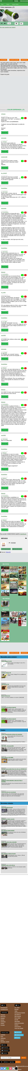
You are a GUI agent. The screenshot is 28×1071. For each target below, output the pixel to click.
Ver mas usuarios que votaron (7, 27)
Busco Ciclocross (5, 695)
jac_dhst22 (4, 173)
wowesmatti (4, 157)
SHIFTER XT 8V (5, 684)
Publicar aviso (19, 1035)
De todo (16, 1019)
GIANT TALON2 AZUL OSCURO (9, 842)
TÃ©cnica (3, 1014)
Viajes (16, 1011)
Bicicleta (4, 1012)
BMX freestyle (18, 1016)
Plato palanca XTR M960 (7, 757)
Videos (4, 1045)
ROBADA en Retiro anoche (7, 819)
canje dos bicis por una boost (8, 792)
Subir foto (18, 1032)
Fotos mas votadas (19, 1028)
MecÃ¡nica (3, 1016)
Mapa (12, 1062)
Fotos (7, 4)
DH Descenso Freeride (20, 1012)
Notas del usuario (17, 549)
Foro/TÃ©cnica (4, 1007)
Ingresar (16, 1)
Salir (18, 1062)
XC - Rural (17, 1007)
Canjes (3, 730)
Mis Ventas (6, 598)
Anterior (3, 59)
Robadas (3, 1018)
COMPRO (3, 1034)
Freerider (3, 1025)
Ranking (16, 1024)
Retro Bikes (17, 1021)
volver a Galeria (14, 59)
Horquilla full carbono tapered (8, 707)
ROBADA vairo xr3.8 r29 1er (8, 865)
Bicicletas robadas (7, 803)
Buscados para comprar (9, 657)
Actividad (13, 542)
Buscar (2, 1040)
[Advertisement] (14, 43)
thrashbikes (4, 188)
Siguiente (24, 59)
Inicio (6, 1062)
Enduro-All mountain (19, 1023)
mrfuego (3, 114)
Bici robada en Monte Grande (8, 853)
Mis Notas (6, 609)
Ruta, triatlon (17, 1018)
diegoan (3, 272)
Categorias (3, 1038)
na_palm (3, 292)
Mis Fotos (6, 564)
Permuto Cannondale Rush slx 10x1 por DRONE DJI (14, 769)
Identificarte (23, 534)
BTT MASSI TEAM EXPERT (7, 830)
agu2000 (3, 335)
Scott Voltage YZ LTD (6, 661)
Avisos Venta (15, 4)
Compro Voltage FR (6, 672)
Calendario (3, 1021)
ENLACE (8, 552)
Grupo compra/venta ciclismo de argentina (11, 734)
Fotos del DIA (18, 1026)
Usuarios (4, 1053)
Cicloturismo (5, 1050)
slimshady (3, 138)
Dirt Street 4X (18, 1014)
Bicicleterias (5, 1047)
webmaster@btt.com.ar (22, 1066)
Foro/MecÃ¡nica (4, 1009)
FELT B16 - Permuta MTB (7, 746)
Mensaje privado (6, 549)
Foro (2, 4)
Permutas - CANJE (5, 1041)
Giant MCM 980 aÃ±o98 (7, 807)
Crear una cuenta (24, 1)
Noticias (2, 1020)
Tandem (2, 1023)
